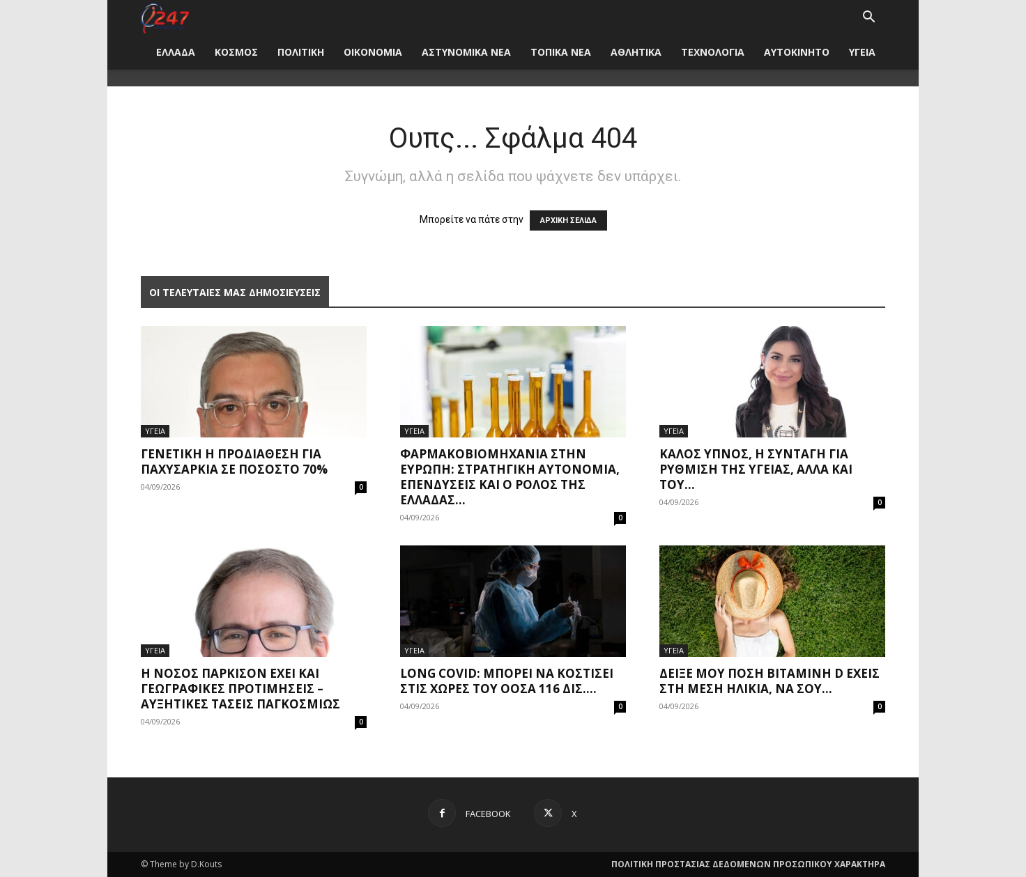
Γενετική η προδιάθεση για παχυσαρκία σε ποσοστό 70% (234, 461)
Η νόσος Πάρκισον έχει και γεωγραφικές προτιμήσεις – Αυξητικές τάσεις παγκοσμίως (240, 688)
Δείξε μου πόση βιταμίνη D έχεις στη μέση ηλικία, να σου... (769, 681)
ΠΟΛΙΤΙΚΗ (300, 52)
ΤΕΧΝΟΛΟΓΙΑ (712, 52)
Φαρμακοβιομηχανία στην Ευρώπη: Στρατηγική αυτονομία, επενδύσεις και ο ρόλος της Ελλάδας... (510, 477)
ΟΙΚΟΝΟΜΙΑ (373, 52)
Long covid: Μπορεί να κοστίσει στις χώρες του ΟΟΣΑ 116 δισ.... (506, 681)
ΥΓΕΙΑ (862, 52)
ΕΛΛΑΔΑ (175, 52)
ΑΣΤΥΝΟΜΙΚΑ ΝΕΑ (466, 52)
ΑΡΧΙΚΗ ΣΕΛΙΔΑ (568, 220)
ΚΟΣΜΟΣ (236, 52)
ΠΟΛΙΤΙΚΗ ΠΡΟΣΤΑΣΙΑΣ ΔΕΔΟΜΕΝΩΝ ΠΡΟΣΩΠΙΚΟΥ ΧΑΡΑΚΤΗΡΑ (748, 864)
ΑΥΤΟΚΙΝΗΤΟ (796, 52)
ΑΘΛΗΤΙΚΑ (636, 52)
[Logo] (165, 17)
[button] (868, 18)
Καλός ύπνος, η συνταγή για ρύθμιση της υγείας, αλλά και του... (755, 469)
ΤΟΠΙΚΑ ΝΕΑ (560, 52)
